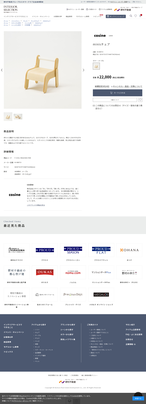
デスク (37, 338)
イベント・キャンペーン (41, 16)
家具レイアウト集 (68, 339)
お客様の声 (58, 16)
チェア (37, 332)
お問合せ (94, 355)
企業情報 (129, 344)
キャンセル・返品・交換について (127, 86)
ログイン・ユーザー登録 (119, 2)
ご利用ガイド (92, 324)
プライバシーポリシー (21, 401)
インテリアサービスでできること (16, 16)
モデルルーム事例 (82, 16)
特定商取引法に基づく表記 (58, 375)
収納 (36, 344)
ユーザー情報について (98, 330)
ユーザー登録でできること (100, 332)
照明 (36, 358)
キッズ (37, 347)
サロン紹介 (130, 324)
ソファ (37, 330)
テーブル (38, 335)
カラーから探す (67, 334)
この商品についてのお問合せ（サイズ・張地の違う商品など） (118, 107)
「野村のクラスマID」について (101, 350)
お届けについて (115, 100)
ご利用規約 (75, 375)
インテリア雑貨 (40, 355)
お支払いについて (97, 341)
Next (83, 70)
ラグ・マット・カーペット (44, 350)
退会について (95, 353)
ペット (37, 361)
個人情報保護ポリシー (90, 375)
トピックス (97, 16)
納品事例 (69, 16)
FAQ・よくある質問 (134, 334)
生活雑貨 (38, 353)
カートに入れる (119, 93)
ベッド (37, 341)
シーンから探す (67, 329)
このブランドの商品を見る (36, 205)
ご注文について (96, 335)
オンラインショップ (117, 16)
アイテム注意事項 (133, 329)
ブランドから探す (68, 324)
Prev (2, 70)
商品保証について (97, 347)
